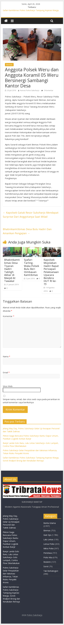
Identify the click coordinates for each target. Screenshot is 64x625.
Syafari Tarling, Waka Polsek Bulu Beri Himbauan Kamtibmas (31, 267)
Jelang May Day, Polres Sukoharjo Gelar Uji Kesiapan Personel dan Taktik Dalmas (11, 522)
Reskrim (47, 562)
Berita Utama (49, 523)
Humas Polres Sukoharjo (29, 90)
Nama (6, 356)
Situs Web (8, 386)
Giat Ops (47, 535)
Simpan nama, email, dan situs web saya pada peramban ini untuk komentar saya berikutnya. (31, 401)
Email (6, 372)
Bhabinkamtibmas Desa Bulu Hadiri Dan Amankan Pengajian (27, 231)
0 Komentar (47, 90)
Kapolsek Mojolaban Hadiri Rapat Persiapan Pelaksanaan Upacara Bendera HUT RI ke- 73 (51, 272)
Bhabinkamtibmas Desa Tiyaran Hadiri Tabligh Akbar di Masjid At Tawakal (12, 270)
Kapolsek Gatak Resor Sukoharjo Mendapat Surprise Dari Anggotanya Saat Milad (31, 214)
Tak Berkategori (50, 571)
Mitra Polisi (48, 548)
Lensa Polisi (48, 544)
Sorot (46, 566)
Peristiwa (47, 553)
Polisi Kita (47, 557)
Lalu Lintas (48, 539)
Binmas (9, 64)
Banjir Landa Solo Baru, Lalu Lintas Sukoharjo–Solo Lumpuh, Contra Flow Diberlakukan (11, 557)
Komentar (8, 316)
